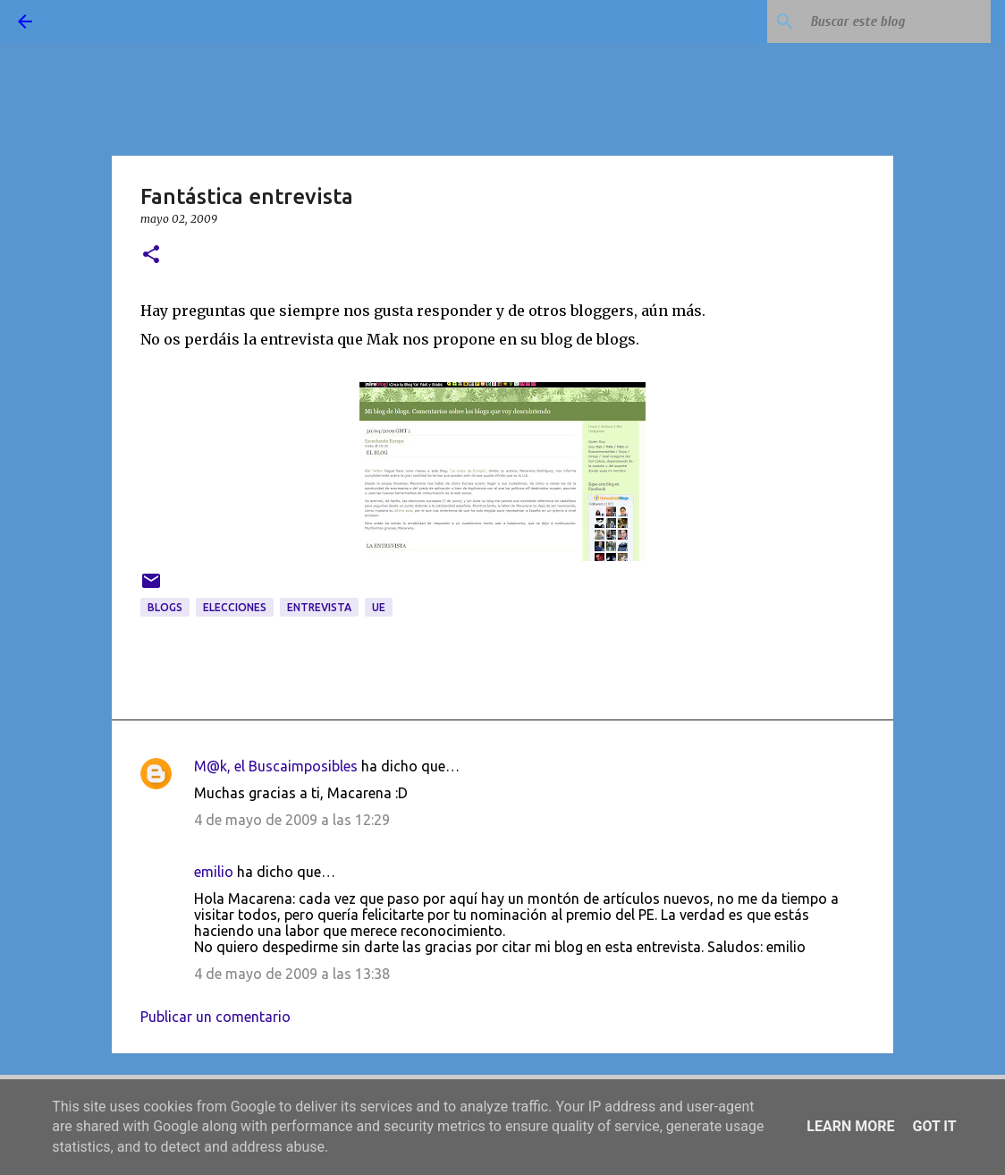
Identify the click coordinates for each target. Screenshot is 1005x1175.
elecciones (234, 607)
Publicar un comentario (215, 1017)
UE (378, 607)
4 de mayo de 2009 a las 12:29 (292, 820)
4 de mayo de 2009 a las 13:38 (292, 974)
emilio (213, 872)
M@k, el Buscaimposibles (276, 766)
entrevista (319, 607)
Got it (934, 1126)
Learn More (850, 1126)
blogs (165, 607)
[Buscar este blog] (897, 21)
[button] (151, 255)
